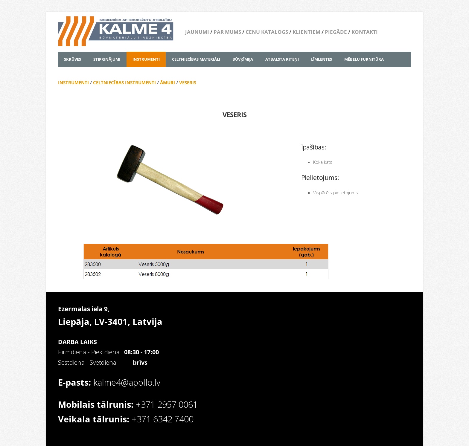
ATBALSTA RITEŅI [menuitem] (282, 59)
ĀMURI (167, 82)
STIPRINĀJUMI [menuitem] (106, 59)
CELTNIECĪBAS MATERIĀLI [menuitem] (196, 59)
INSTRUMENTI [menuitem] (146, 59)
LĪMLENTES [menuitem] (321, 59)
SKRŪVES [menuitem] (72, 59)
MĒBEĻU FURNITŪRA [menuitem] (364, 59)
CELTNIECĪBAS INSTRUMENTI (124, 82)
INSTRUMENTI (73, 82)
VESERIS (187, 82)
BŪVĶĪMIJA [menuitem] (242, 59)
